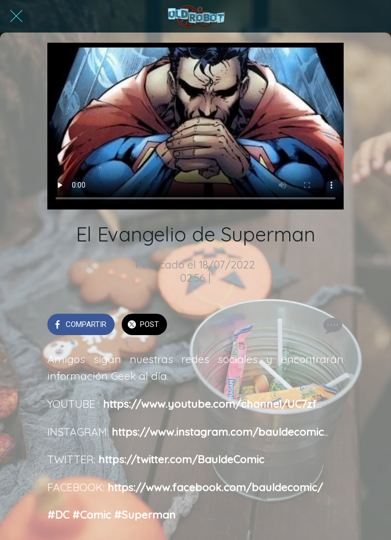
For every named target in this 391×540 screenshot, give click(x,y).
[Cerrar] (16, 16)
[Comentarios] (331, 325)
